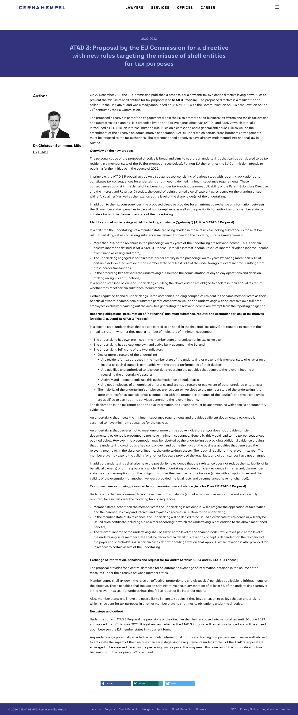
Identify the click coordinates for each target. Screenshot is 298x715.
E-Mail (44, 152)
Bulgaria (110, 709)
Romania (162, 709)
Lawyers (134, 7)
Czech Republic (129, 709)
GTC (233, 709)
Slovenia (200, 709)
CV (35, 152)
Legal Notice (270, 709)
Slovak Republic (181, 709)
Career (208, 7)
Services (160, 7)
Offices (185, 7)
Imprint (286, 709)
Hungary (147, 709)
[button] (116, 683)
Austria (96, 709)
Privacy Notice (249, 709)
